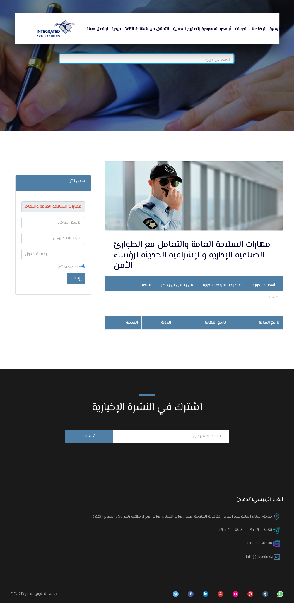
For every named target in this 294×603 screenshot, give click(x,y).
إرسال (76, 278)
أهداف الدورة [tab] (264, 285)
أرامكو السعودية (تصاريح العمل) (202, 29)
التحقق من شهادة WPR (147, 29)
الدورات (241, 29)
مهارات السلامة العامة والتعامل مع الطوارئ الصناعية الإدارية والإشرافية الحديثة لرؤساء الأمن (192, 255)
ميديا (116, 29)
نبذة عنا (258, 29)
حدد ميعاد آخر (71, 267)
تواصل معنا (97, 29)
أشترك (89, 436)
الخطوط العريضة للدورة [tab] (223, 285)
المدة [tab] (146, 285)
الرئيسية (276, 29)
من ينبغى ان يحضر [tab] (177, 285)
